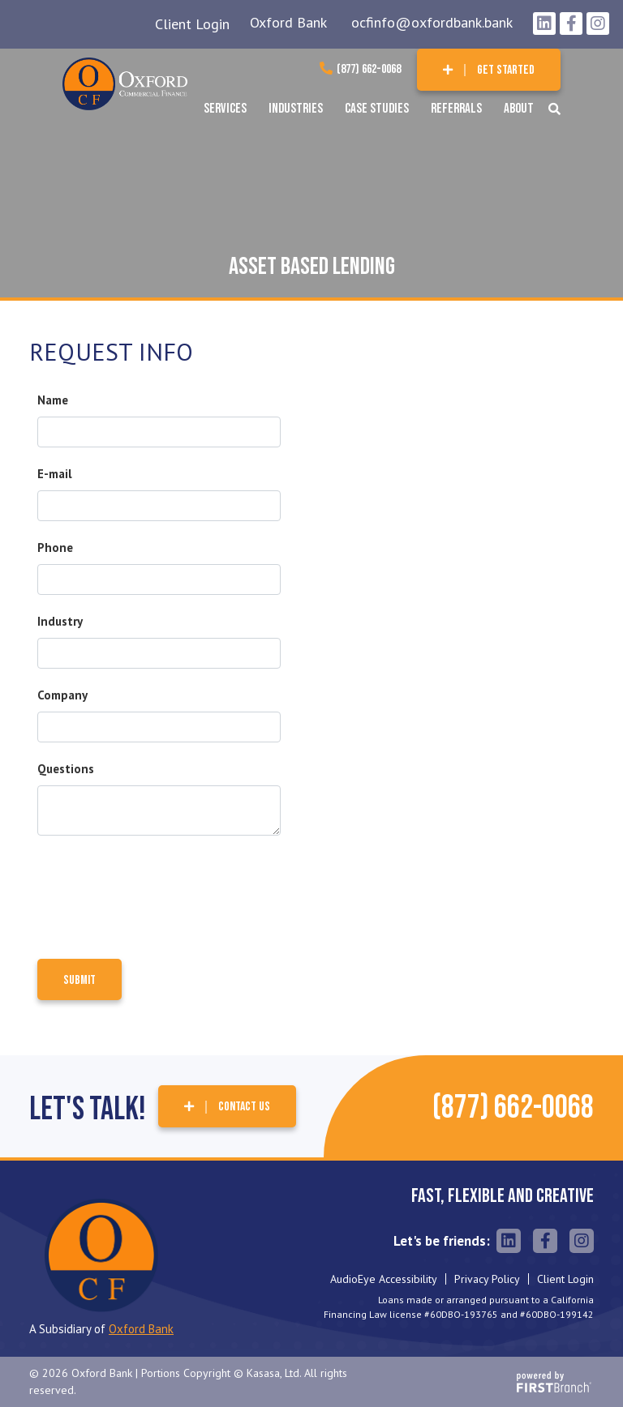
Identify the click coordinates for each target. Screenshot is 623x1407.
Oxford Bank (288, 22)
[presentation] (160, 890)
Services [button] (225, 108)
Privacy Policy (487, 1279)
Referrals (456, 108)
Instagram (597, 23)
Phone (55, 547)
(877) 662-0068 (369, 69)
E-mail (54, 473)
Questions (65, 768)
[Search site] (554, 109)
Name (52, 400)
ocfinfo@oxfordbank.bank (432, 22)
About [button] (519, 108)
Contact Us (244, 1106)
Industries (296, 108)
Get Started (506, 70)
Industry (60, 621)
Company (62, 695)
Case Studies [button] (377, 108)
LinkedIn (544, 23)
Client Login (192, 24)
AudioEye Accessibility (383, 1279)
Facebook (571, 23)
